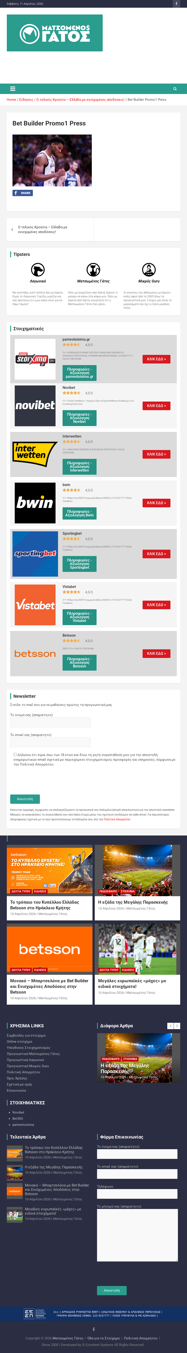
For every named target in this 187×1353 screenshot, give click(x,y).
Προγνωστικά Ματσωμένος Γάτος (33, 1054)
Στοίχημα (128, 891)
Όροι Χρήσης (17, 1078)
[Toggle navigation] (13, 89)
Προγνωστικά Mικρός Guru (28, 1066)
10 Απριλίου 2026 (23, 914)
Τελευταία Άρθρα (28, 1137)
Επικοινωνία (16, 1090)
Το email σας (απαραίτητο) (50, 738)
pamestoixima (23, 1125)
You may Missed (26, 838)
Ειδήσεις (40, 891)
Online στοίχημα (19, 1042)
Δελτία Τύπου (21, 891)
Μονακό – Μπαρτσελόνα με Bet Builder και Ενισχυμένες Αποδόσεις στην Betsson (49, 986)
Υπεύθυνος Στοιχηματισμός (28, 1048)
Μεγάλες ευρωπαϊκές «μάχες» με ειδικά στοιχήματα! (132, 983)
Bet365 (17, 1119)
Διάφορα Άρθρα (116, 1025)
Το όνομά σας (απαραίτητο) (50, 718)
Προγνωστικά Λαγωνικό (25, 1060)
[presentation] (44, 781)
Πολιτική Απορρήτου (117, 819)
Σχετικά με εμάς (19, 1084)
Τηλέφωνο (137, 1190)
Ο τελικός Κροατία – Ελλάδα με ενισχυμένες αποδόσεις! (42, 229)
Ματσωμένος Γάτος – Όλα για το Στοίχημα (86, 1338)
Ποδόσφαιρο (108, 891)
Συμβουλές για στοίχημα (26, 1035)
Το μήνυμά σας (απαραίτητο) (137, 1233)
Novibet (18, 1112)
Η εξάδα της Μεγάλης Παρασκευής (133, 902)
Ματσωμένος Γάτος (53, 914)
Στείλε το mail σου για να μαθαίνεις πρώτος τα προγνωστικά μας (61, 705)
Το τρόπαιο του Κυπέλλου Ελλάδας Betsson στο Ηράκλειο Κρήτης (44, 905)
